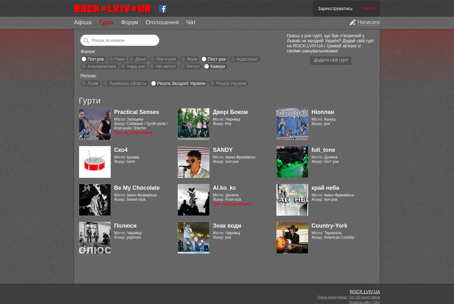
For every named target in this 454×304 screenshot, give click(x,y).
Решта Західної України (181, 83)
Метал (193, 66)
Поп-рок (96, 59)
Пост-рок (217, 59)
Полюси (125, 226)
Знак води (227, 226)
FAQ (377, 302)
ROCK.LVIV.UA (365, 291)
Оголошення (162, 22)
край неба (325, 188)
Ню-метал (166, 66)
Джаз (140, 59)
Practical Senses (136, 112)
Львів (93, 83)
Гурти (106, 22)
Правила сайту (360, 302)
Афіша (82, 22)
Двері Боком (230, 112)
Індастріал (247, 59)
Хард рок (136, 66)
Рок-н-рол (166, 59)
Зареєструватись (335, 8)
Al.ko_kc (224, 188)
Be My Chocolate (137, 188)
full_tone (323, 150)
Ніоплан (322, 112)
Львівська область (128, 83)
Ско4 (121, 150)
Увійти (368, 8)
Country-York (329, 226)
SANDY (223, 150)
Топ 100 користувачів (364, 297)
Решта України (231, 83)
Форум (129, 22)
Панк (119, 59)
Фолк (192, 59)
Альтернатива (102, 66)
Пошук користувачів (331, 297)
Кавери (217, 66)
